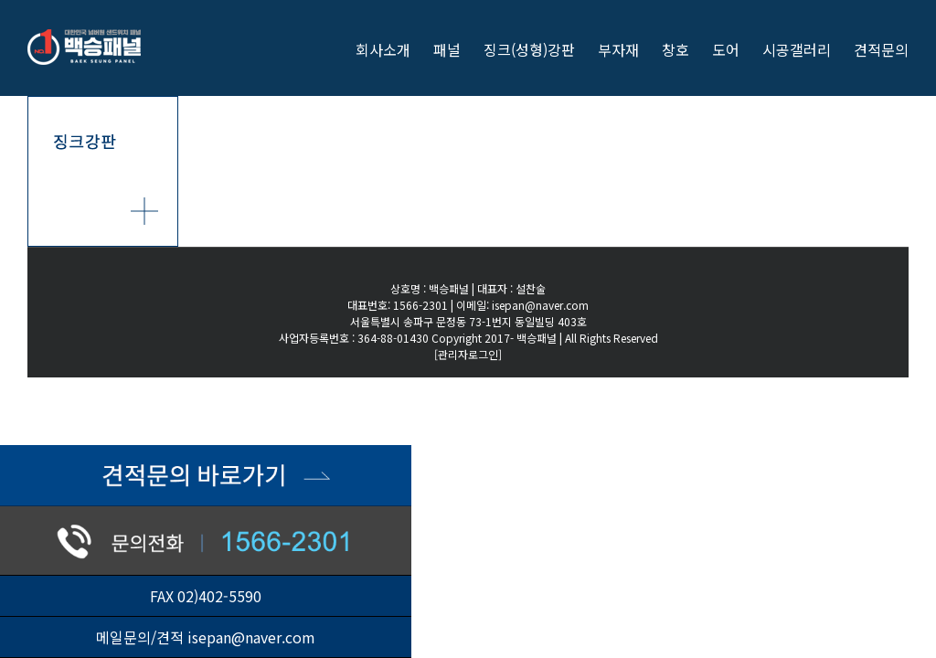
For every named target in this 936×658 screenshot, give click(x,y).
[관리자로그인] (468, 354)
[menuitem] (394, 48)
